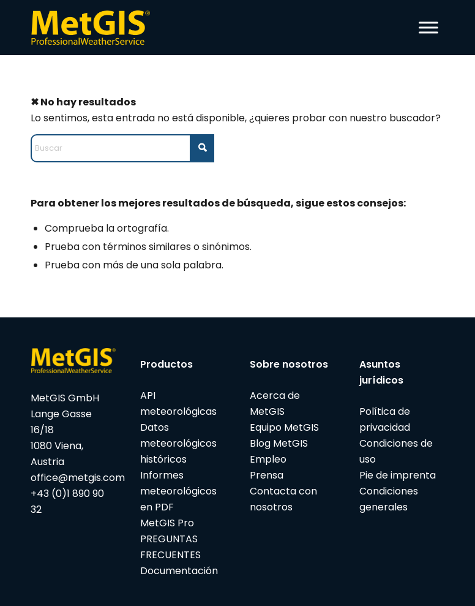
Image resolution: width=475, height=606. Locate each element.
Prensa (266, 475)
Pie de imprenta (397, 475)
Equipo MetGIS (284, 427)
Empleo (268, 459)
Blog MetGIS (279, 443)
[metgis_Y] (94, 27)
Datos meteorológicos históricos (178, 443)
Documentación (179, 571)
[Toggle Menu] (428, 27)
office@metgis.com (78, 478)
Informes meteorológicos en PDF (178, 491)
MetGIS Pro (167, 523)
